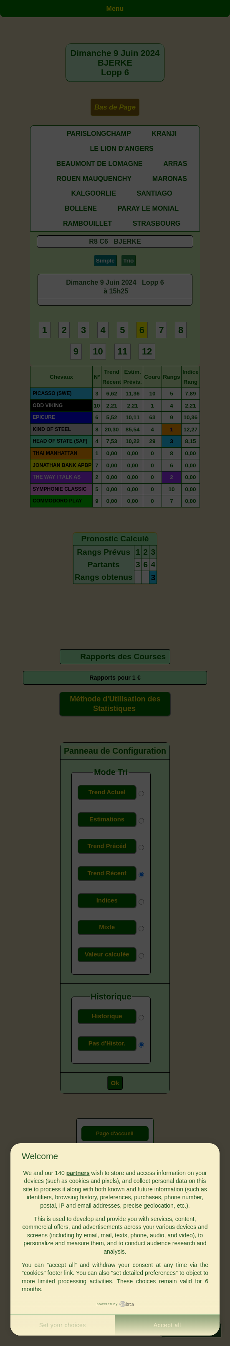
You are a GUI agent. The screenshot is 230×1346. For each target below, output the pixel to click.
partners (78, 1173)
